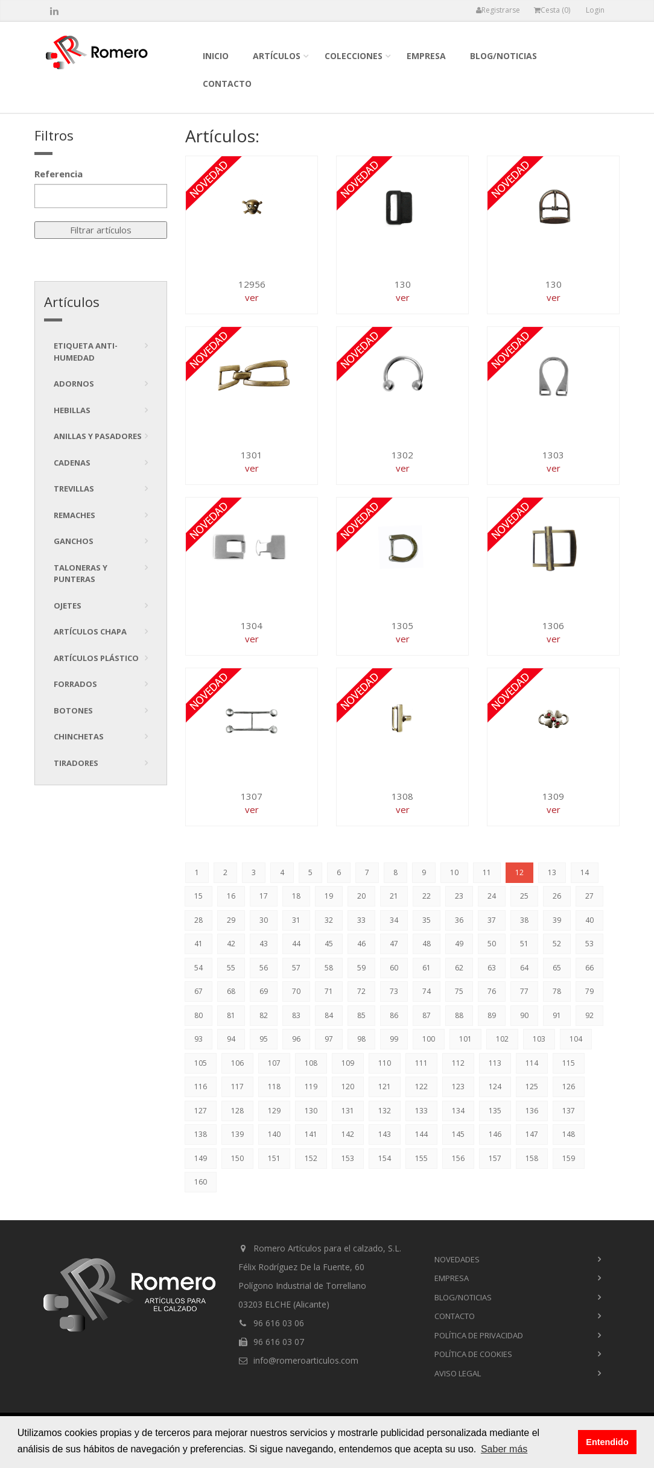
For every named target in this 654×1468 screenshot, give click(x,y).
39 (557, 920)
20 (361, 896)
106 (237, 1063)
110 (384, 1063)
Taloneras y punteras (80, 573)
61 (426, 968)
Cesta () (552, 10)
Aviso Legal (457, 1373)
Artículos (276, 56)
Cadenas (72, 462)
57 (296, 968)
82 (263, 1015)
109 (347, 1063)
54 (198, 968)
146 (495, 1134)
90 (524, 1015)
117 (237, 1086)
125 (531, 1086)
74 (426, 991)
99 (394, 1039)
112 (458, 1063)
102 (502, 1039)
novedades (457, 1259)
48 (426, 943)
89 (491, 1015)
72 (361, 991)
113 (495, 1063)
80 (198, 1015)
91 (557, 1015)
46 (361, 943)
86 (394, 1015)
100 (428, 1039)
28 (198, 920)
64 (524, 968)
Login (595, 10)
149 (200, 1158)
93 (198, 1039)
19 (329, 896)
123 (458, 1086)
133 (421, 1111)
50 (491, 943)
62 (459, 968)
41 (198, 943)
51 (524, 943)
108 (311, 1063)
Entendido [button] (607, 1442)
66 (589, 968)
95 (263, 1039)
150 (237, 1158)
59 (361, 968)
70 (296, 991)
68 (231, 991)
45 (329, 943)
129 (274, 1111)
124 (495, 1086)
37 (491, 920)
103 (539, 1039)
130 (311, 1111)
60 (394, 968)
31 (296, 920)
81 (231, 1015)
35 (426, 920)
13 (552, 872)
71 (329, 991)
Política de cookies (473, 1354)
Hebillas (72, 410)
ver (252, 297)
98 (361, 1039)
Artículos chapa (90, 631)
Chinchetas (79, 736)
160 (200, 1182)
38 (524, 920)
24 (491, 896)
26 (557, 896)
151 (274, 1158)
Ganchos (74, 541)
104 (576, 1039)
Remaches (74, 515)
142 (347, 1134)
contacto (227, 83)
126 (568, 1086)
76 (491, 991)
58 (329, 968)
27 (589, 896)
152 (311, 1158)
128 (237, 1111)
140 (274, 1134)
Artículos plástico (96, 658)
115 (568, 1063)
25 (524, 896)
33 (361, 920)
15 (198, 896)
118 (274, 1086)
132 (384, 1111)
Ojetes (67, 605)
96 (296, 1039)
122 (421, 1086)
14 (584, 872)
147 (531, 1134)
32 (329, 920)
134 (458, 1111)
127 (200, 1111)
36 (459, 920)
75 (459, 991)
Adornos (74, 383)
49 (459, 943)
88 (459, 1015)
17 (263, 896)
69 (263, 991)
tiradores (76, 763)
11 (487, 872)
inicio (216, 56)
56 (263, 968)
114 (531, 1063)
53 (589, 943)
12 (519, 872)
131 (347, 1111)
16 (231, 896)
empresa (426, 56)
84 (329, 1015)
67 (198, 991)
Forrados (75, 684)
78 (557, 991)
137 (568, 1111)
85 (361, 1015)
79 (589, 991)
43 (263, 943)
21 (394, 896)
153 (347, 1158)
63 (491, 968)
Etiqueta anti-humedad (86, 351)
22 (426, 896)
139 (237, 1134)
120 (347, 1086)
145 (458, 1134)
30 (263, 920)
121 (384, 1086)
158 (531, 1158)
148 (568, 1134)
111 (421, 1063)
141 (311, 1134)
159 (568, 1158)
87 (426, 1015)
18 (296, 896)
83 (296, 1015)
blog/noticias (503, 56)
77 (524, 991)
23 (459, 896)
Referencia (58, 174)
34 (394, 920)
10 (454, 872)
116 (200, 1086)
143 (384, 1134)
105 (200, 1063)
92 (589, 1015)
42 (231, 943)
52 (557, 943)
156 (458, 1158)
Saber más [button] (504, 1449)
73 (394, 991)
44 (296, 943)
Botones (73, 710)
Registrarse (498, 10)
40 (589, 920)
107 (274, 1063)
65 (557, 968)
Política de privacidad (478, 1335)
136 (531, 1111)
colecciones (354, 56)
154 (384, 1158)
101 (465, 1039)
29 (231, 920)
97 (329, 1039)
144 (421, 1134)
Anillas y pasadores (98, 436)
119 (311, 1086)
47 (394, 943)
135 (495, 1111)
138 (200, 1134)
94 (231, 1039)
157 (495, 1158)
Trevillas (74, 488)
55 (231, 968)
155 (421, 1158)
